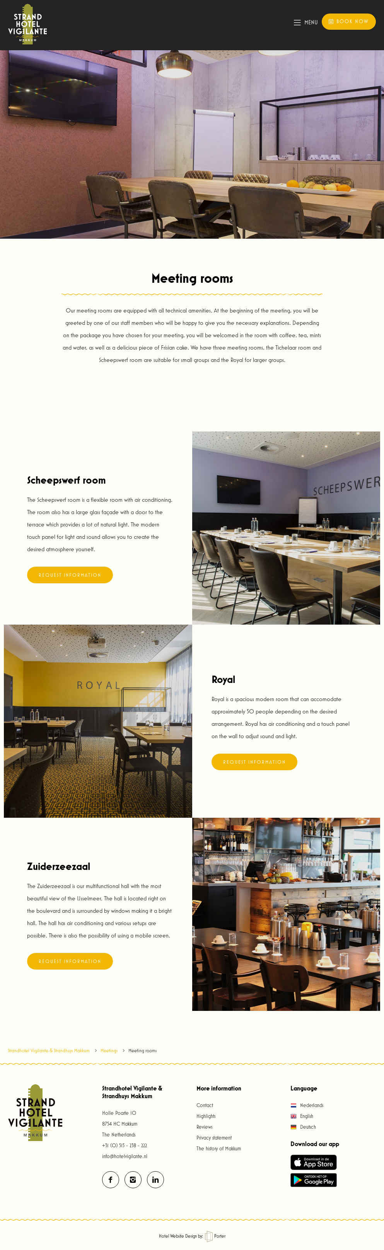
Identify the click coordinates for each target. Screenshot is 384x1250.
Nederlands (306, 1105)
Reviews (204, 1127)
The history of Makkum (218, 1148)
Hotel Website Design (178, 1235)
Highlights (205, 1116)
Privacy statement (214, 1138)
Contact (204, 1105)
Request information (70, 575)
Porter (215, 1235)
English (301, 1116)
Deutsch (303, 1127)
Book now (348, 21)
